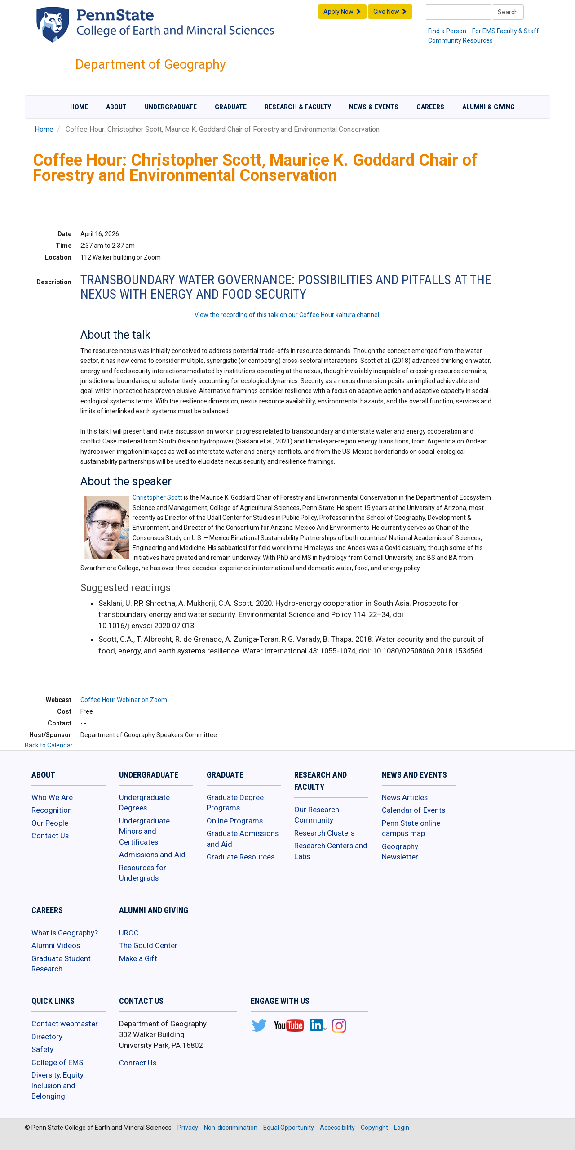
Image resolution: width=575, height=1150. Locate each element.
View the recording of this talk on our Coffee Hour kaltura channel (287, 314)
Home (79, 107)
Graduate (231, 107)
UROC (129, 932)
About (116, 107)
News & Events (373, 107)
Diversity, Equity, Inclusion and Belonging (57, 1085)
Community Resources (460, 40)
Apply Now (342, 11)
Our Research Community (316, 815)
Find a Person (447, 31)
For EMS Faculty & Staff (505, 31)
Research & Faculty (298, 107)
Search (508, 12)
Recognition (51, 809)
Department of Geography (150, 64)
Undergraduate (171, 107)
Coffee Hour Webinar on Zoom (123, 699)
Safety (42, 1049)
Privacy (187, 1127)
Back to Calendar (49, 745)
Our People (49, 823)
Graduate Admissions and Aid (243, 839)
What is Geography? (64, 932)
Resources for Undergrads (142, 873)
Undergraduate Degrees (144, 803)
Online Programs (235, 820)
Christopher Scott (157, 497)
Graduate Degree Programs (235, 803)
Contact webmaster (64, 1023)
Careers (430, 107)
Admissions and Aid (152, 854)
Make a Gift (138, 958)
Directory (46, 1036)
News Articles (405, 797)
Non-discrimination (230, 1127)
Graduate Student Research (61, 964)
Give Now (390, 11)
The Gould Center (148, 945)
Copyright (374, 1127)
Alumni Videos (55, 945)
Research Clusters (324, 832)
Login (401, 1127)
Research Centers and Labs (330, 851)
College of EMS (57, 1062)
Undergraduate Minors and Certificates (144, 831)
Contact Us (50, 835)
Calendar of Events (413, 809)
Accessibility (337, 1127)
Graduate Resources (240, 856)
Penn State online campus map (411, 828)
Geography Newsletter (400, 852)
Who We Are (52, 797)
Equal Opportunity (288, 1127)
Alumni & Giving (488, 107)
